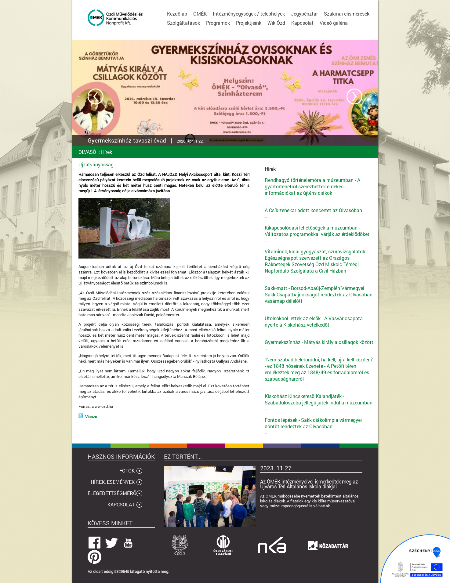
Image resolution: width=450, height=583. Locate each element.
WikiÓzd (276, 23)
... (320, 189)
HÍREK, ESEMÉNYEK (113, 482)
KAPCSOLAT (121, 504)
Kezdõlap (177, 13)
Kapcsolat (302, 23)
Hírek (106, 152)
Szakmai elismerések (346, 13)
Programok (218, 23)
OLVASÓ (87, 152)
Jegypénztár (304, 13)
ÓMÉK (200, 13)
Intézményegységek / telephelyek (249, 13)
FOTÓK (127, 470)
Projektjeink (248, 23)
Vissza (91, 416)
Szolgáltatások (183, 23)
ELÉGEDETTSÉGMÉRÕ (112, 493)
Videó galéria (334, 23)
